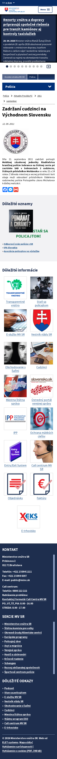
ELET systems (10, 742)
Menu (45, 9)
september (11, 101)
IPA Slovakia (10, 247)
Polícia (32, 77)
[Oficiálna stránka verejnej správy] (11, 3)
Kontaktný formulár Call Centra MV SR (24, 599)
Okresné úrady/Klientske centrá (23, 632)
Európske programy (16, 637)
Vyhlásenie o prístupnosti (17, 746)
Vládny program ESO (16, 719)
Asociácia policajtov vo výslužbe (21, 251)
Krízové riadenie (13, 659)
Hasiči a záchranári (15, 654)
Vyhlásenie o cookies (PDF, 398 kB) (22, 751)
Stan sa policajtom (15, 692)
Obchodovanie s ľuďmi (17, 705)
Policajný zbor (12, 641)
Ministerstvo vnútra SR (17, 624)
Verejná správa (13, 650)
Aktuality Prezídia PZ (23, 95)
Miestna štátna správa (17, 714)
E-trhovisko (11, 727)
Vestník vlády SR (13, 701)
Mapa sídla (25, 742)
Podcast (9, 688)
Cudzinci (9, 710)
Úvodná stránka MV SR (15, 77)
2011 (39, 95)
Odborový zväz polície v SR (18, 243)
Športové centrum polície (19, 672)
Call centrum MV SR (15, 723)
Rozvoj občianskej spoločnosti (22, 667)
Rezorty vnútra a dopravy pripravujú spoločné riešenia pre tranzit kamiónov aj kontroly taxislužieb (26, 26)
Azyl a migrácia (13, 645)
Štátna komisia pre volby (19, 628)
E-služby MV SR (12, 697)
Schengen (10, 663)
